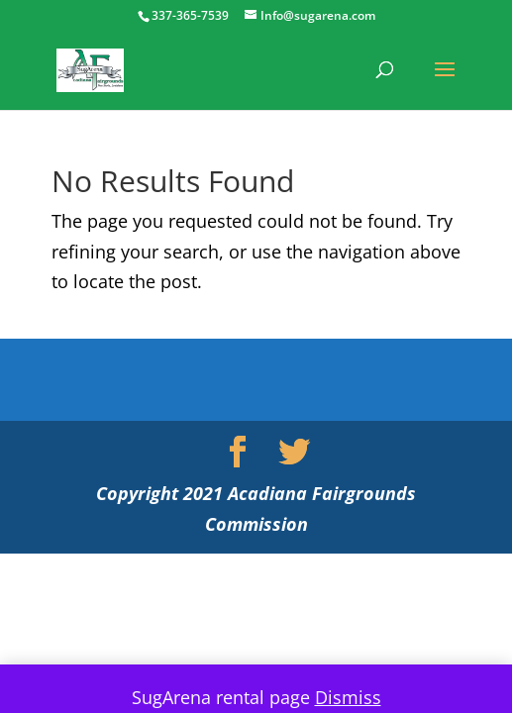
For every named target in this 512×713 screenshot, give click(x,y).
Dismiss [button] (348, 697)
